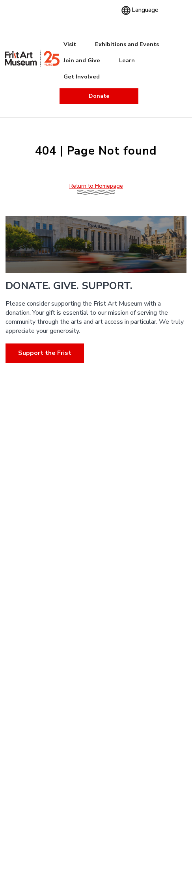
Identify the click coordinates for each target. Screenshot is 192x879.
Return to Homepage (96, 186)
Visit (69, 44)
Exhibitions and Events (127, 44)
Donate (99, 96)
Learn (127, 60)
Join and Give (81, 60)
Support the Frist (44, 352)
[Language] (144, 10)
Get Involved (81, 76)
